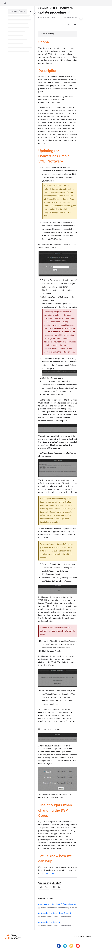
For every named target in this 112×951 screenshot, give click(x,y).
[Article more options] (75, 25)
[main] (58, 468)
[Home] (5, 3)
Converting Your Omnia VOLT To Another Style (57, 904)
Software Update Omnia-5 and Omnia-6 (54, 913)
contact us (49, 873)
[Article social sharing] (69, 25)
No (56, 887)
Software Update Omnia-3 (49, 922)
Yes (43, 887)
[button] (17, 11)
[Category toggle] (34, 13)
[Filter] (30, 11)
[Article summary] (57, 34)
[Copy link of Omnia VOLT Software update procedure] (69, 13)
